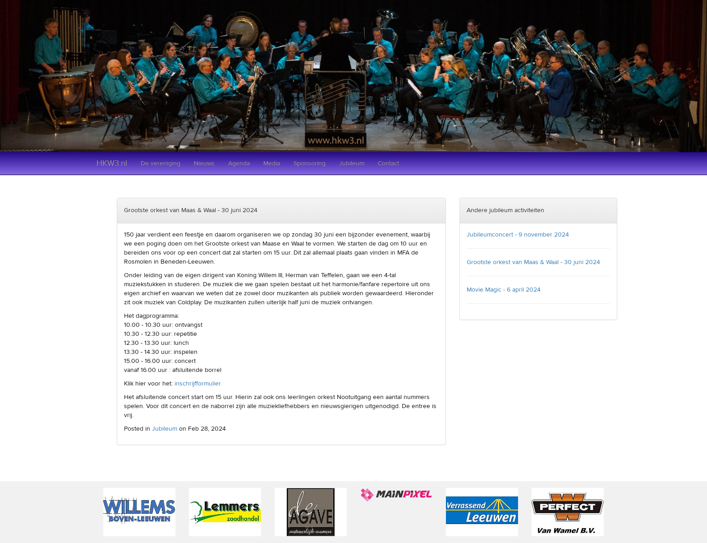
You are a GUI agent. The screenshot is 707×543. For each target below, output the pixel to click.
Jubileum (351, 163)
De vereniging (160, 163)
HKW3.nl (111, 163)
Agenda (239, 163)
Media (271, 163)
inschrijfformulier (197, 384)
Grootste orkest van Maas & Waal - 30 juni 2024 (533, 262)
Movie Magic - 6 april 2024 (504, 290)
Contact (388, 163)
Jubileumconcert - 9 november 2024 (518, 235)
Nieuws (204, 163)
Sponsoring (310, 163)
